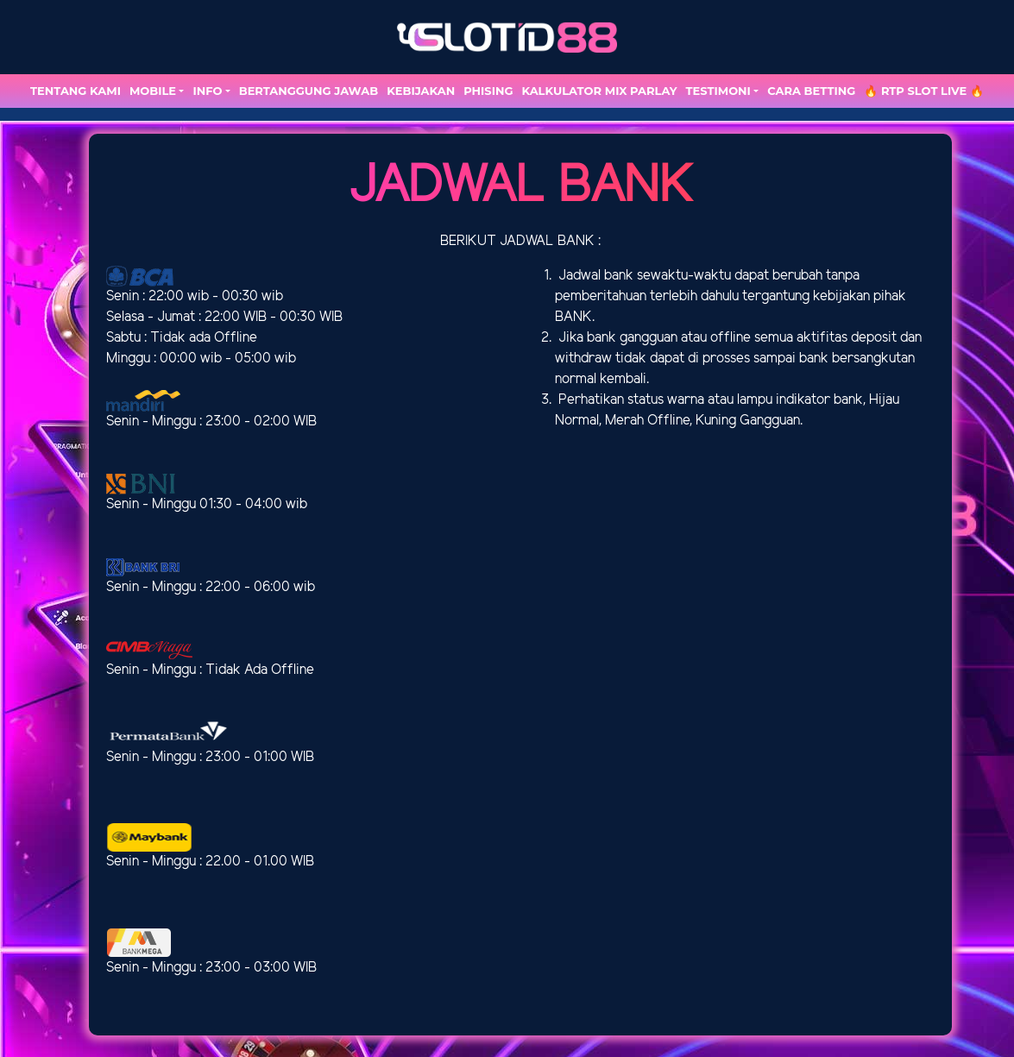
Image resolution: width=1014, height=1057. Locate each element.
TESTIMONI (718, 91)
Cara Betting (811, 91)
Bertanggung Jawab (308, 91)
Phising (488, 91)
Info (207, 91)
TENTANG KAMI (75, 91)
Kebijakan (421, 91)
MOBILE (152, 91)
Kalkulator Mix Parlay (599, 91)
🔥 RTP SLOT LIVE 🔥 (924, 91)
